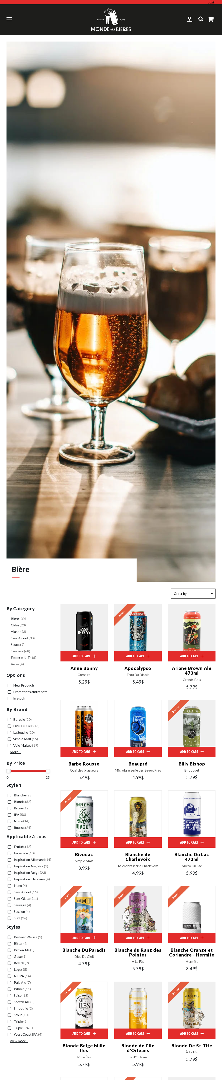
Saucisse (20, 651)
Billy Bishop (191, 764)
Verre (17, 664)
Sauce (17, 644)
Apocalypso (138, 668)
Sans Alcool (23, 638)
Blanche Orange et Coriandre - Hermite (191, 953)
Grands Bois (192, 680)
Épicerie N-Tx (23, 657)
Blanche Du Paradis (84, 950)
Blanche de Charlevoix (137, 857)
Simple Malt (22, 739)
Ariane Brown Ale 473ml (192, 670)
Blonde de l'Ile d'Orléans (138, 1049)
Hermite (192, 962)
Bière (19, 618)
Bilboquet (191, 771)
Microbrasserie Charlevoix (138, 866)
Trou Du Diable (138, 675)
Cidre (18, 625)
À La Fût (138, 962)
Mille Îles (84, 1058)
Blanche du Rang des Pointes (138, 953)
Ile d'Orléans (138, 1058)
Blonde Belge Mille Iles (84, 1049)
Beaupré (138, 764)
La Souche (21, 732)
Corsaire (84, 675)
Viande (18, 631)
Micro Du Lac (192, 866)
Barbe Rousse (84, 764)
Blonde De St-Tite (191, 1046)
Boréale (19, 719)
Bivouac (84, 854)
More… (15, 752)
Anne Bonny (84, 668)
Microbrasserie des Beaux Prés (138, 771)
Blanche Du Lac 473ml (192, 857)
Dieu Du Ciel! (23, 726)
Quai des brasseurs (84, 771)
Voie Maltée (22, 745)
